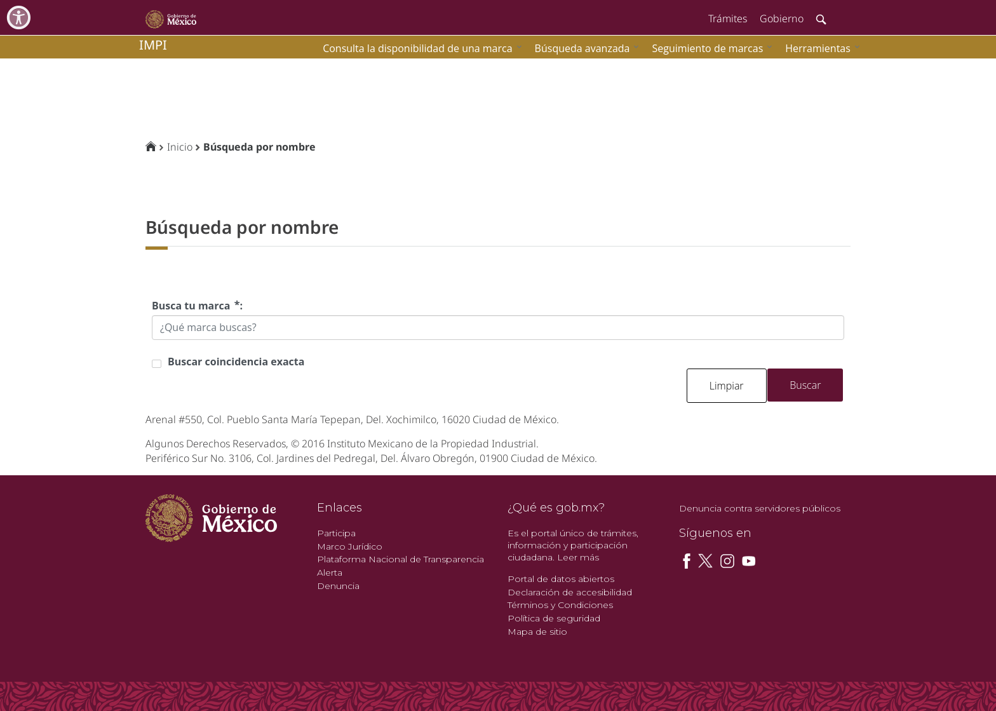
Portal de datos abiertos (561, 579)
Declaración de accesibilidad (570, 592)
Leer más (578, 557)
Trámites (727, 18)
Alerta (329, 572)
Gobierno (782, 18)
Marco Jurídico (349, 546)
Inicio (179, 147)
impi (153, 44)
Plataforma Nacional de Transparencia (400, 559)
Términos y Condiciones (560, 605)
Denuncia (338, 586)
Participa (336, 533)
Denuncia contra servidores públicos (759, 508)
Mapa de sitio (537, 631)
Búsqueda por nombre (259, 147)
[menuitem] (819, 48)
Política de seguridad (554, 618)
